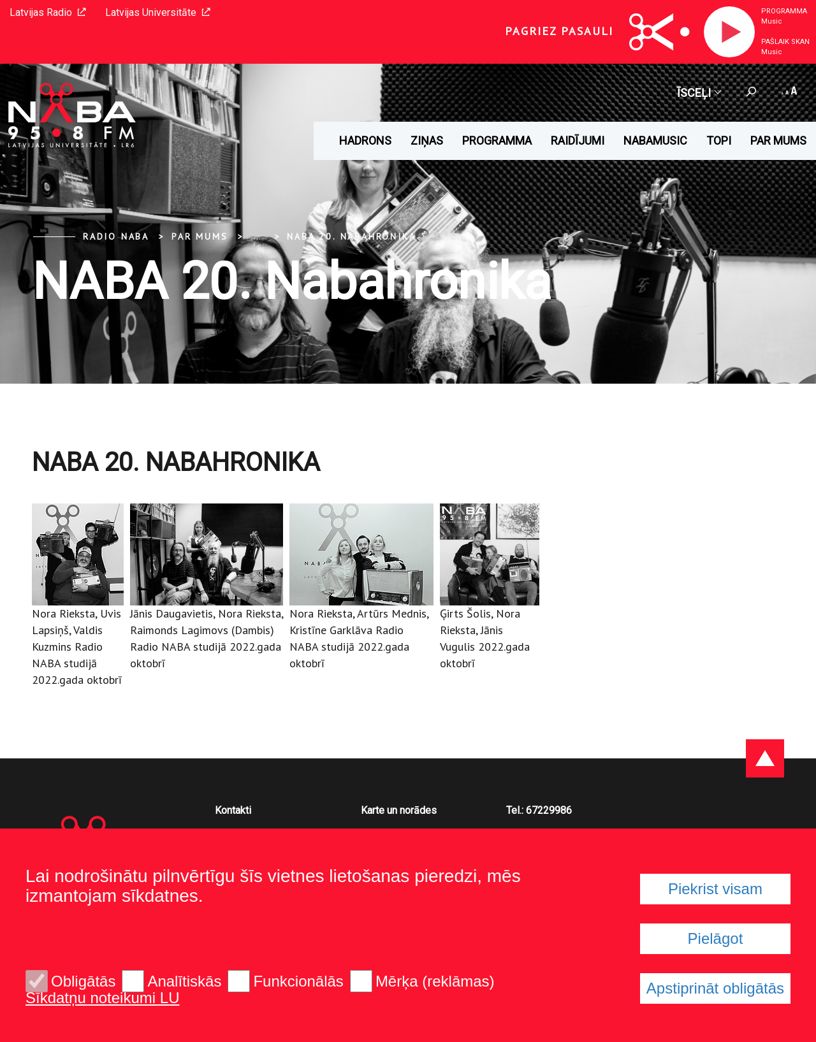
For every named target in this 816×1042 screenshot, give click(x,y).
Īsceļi (698, 92)
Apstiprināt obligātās (715, 988)
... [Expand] (257, 236)
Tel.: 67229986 (539, 810)
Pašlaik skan (785, 42)
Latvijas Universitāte (157, 12)
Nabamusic (655, 140)
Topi (718, 140)
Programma (784, 11)
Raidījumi (577, 140)
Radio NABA (116, 236)
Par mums (778, 140)
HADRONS (365, 140)
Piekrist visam (715, 888)
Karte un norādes (399, 810)
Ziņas (427, 140)
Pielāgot (715, 938)
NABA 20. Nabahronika (351, 236)
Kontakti (233, 810)
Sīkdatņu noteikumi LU (102, 998)
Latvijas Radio (48, 12)
